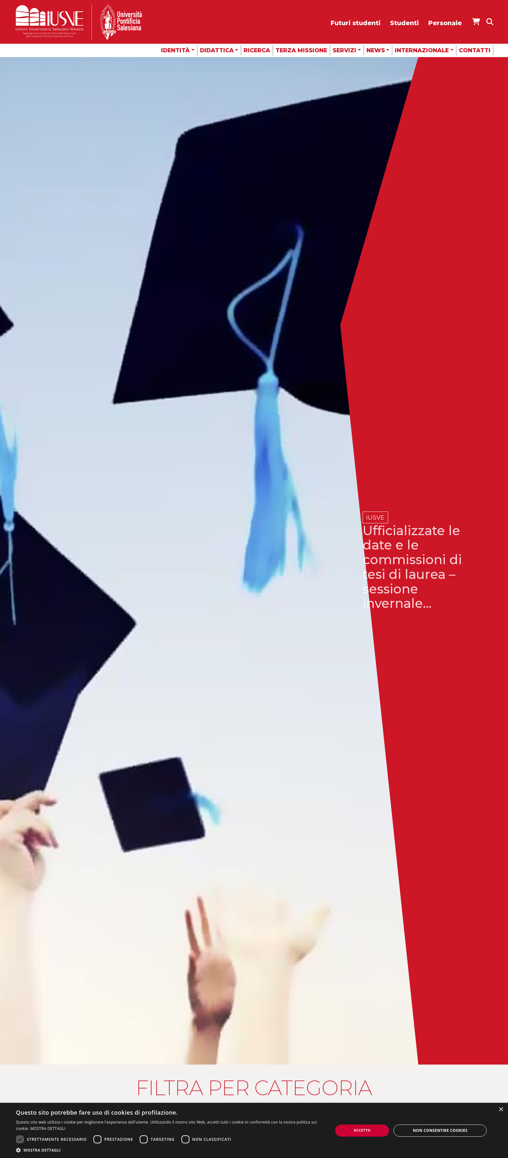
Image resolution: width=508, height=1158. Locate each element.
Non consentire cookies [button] (440, 1130)
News (375, 50)
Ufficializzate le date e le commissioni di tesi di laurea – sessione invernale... (414, 566)
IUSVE (375, 517)
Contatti (474, 50)
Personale (445, 23)
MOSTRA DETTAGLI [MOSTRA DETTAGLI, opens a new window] (47, 1128)
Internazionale (422, 50)
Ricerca (257, 50)
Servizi (344, 50)
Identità (175, 50)
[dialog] (254, 1130)
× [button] (500, 1109)
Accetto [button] (362, 1130)
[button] (169, 1150)
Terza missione (301, 50)
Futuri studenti (355, 23)
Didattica (217, 50)
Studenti (404, 23)
